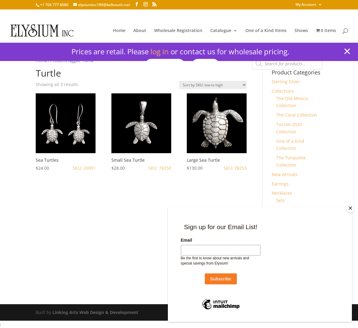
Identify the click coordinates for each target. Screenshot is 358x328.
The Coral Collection (296, 115)
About (139, 30)
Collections (283, 91)
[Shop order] (213, 85)
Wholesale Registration (178, 30)
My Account (305, 5)
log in (159, 51)
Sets (280, 200)
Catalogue (220, 30)
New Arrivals (285, 174)
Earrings (280, 184)
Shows (301, 30)
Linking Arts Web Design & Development (95, 312)
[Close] (350, 208)
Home (119, 30)
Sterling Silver (286, 82)
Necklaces (282, 193)
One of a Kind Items (266, 30)
